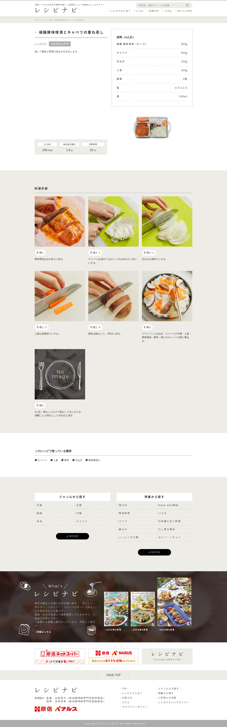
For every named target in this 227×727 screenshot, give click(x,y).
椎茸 (65, 460)
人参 (54, 460)
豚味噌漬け (92, 460)
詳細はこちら (44, 632)
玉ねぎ (77, 460)
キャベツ (41, 460)
